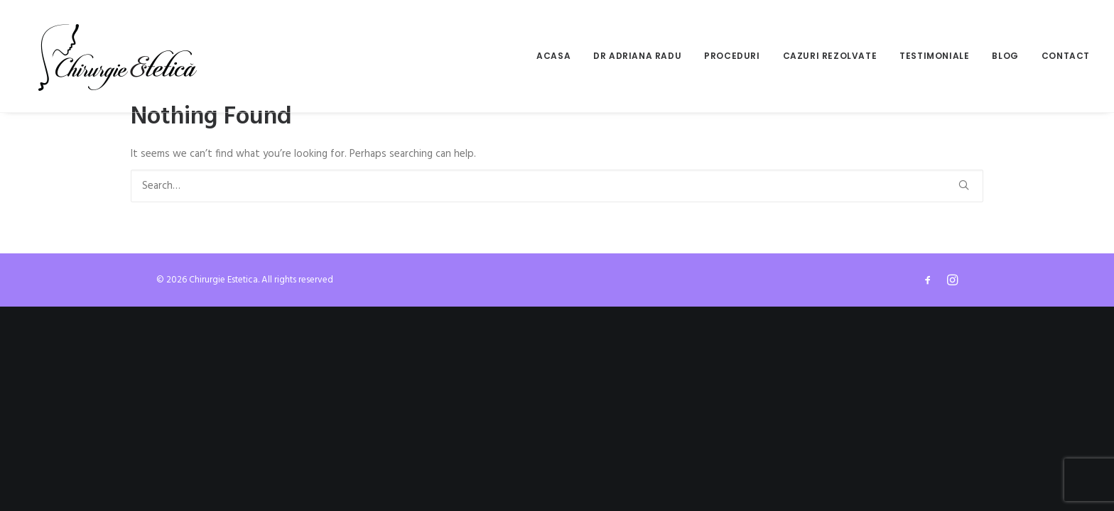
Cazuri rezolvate (830, 56)
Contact (1066, 56)
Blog (1005, 56)
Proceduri (731, 56)
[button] (964, 185)
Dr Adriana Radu (637, 56)
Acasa (553, 56)
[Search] (557, 186)
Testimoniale (934, 56)
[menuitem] (558, 56)
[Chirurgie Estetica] (117, 56)
